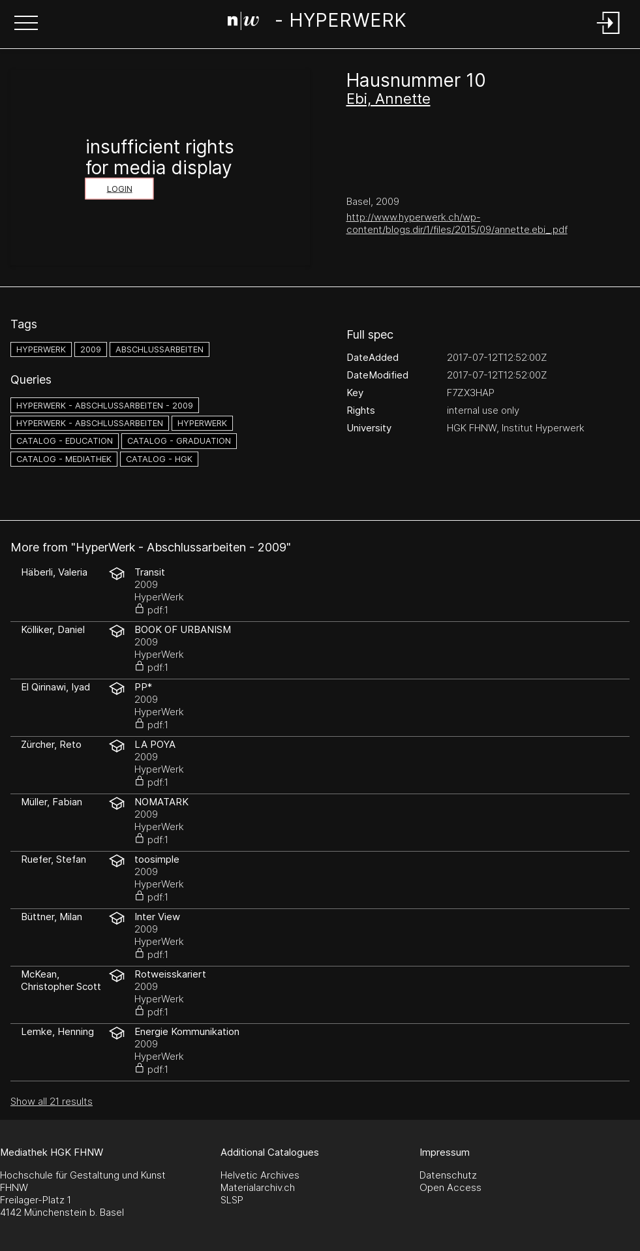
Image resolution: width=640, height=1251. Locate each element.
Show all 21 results (51, 1101)
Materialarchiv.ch (258, 1187)
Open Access (450, 1187)
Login (119, 189)
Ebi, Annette (388, 98)
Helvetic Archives (260, 1175)
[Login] (608, 35)
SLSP (232, 1200)
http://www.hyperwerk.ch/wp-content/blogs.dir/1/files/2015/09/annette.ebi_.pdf (457, 223)
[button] (26, 24)
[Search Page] (317, 23)
